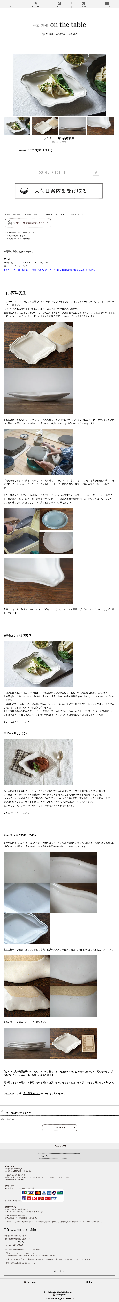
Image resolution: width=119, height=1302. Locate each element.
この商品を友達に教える (15, 236)
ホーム (12, 6)
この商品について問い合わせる (18, 239)
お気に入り (36, 6)
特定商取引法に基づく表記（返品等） (20, 232)
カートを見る (83, 6)
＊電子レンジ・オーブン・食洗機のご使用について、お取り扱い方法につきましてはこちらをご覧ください (45, 214)
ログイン (59, 6)
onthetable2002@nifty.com (18, 1242)
